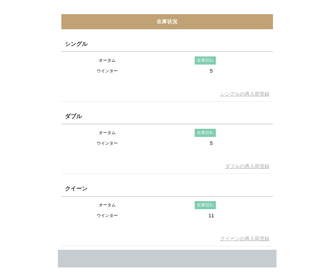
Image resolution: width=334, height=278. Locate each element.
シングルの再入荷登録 (244, 94)
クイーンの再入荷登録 (244, 238)
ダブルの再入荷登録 (247, 166)
